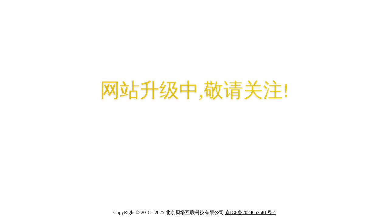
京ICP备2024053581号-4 (250, 212)
